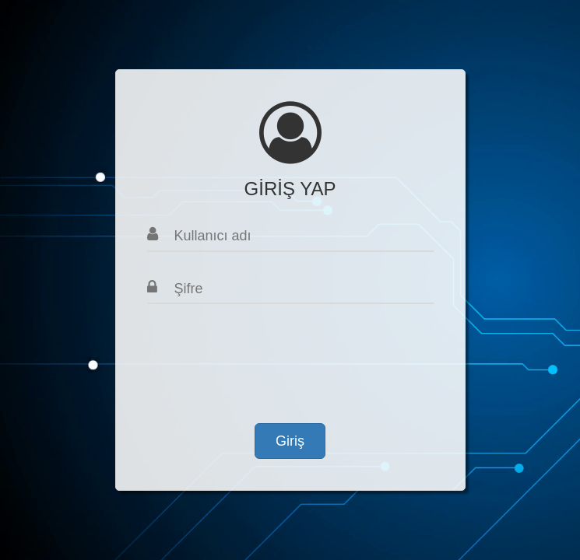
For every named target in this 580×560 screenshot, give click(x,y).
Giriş (290, 441)
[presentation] (265, 357)
